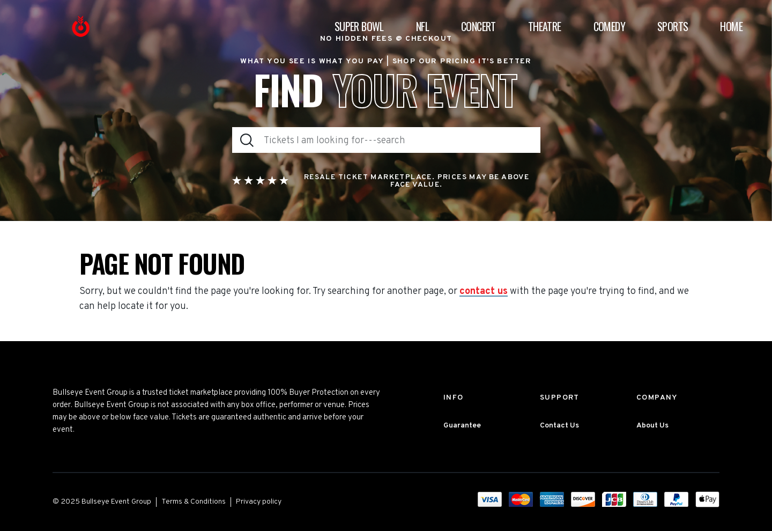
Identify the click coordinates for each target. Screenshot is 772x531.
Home (731, 26)
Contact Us (559, 425)
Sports (672, 26)
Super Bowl (359, 26)
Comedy (609, 26)
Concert (478, 26)
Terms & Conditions (193, 501)
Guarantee (462, 425)
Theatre (544, 26)
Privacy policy (258, 501)
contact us (483, 292)
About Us (652, 425)
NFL (422, 26)
